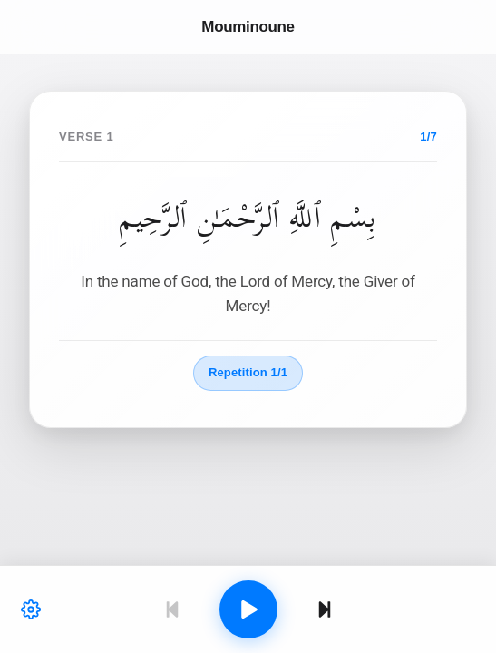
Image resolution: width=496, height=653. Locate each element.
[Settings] (31, 609)
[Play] (248, 609)
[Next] (324, 609)
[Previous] (172, 609)
